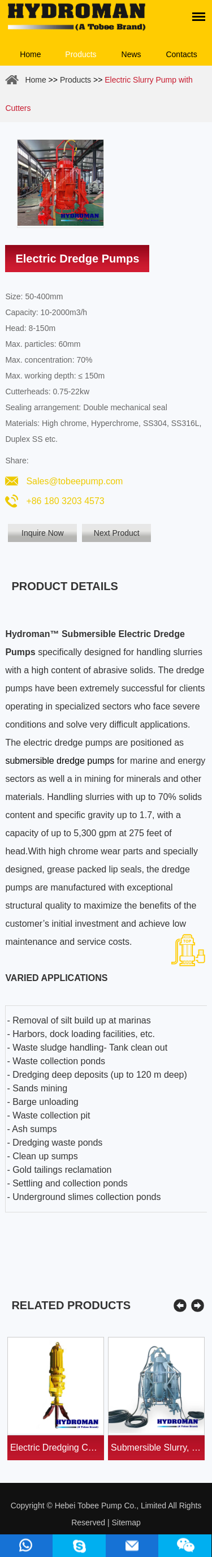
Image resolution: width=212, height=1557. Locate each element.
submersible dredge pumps (59, 760)
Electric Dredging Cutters (57, 1447)
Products (80, 54)
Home (30, 54)
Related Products (71, 1305)
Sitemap (125, 1522)
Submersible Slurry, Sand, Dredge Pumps (158, 1447)
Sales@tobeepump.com (74, 481)
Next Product (117, 532)
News (131, 54)
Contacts (181, 54)
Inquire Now (42, 532)
